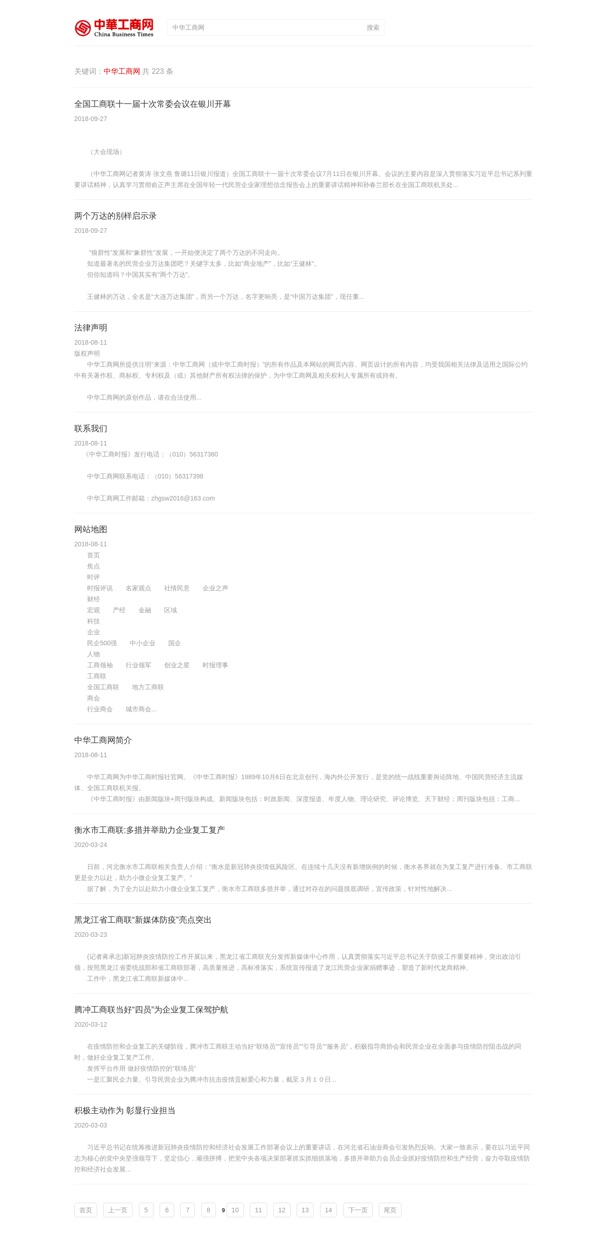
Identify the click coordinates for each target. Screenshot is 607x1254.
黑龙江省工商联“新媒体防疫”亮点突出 (143, 919)
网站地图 (90, 529)
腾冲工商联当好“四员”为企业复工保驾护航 (151, 1009)
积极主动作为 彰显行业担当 (125, 1110)
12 (282, 1210)
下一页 (358, 1210)
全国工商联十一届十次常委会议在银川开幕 (152, 104)
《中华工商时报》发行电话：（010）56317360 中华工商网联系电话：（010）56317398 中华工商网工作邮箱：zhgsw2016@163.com (146, 476)
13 (305, 1210)
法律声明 (90, 327)
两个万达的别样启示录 (115, 215)
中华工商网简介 (103, 740)
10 (235, 1210)
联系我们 (90, 428)
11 (258, 1210)
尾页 (390, 1210)
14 (328, 1210)
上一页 (117, 1210)
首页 (85, 1210)
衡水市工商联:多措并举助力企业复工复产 (149, 830)
